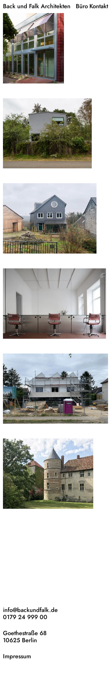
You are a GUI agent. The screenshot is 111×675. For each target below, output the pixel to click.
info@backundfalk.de (30, 610)
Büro (82, 6)
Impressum (17, 656)
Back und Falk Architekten (36, 6)
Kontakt (98, 6)
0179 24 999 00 (25, 617)
